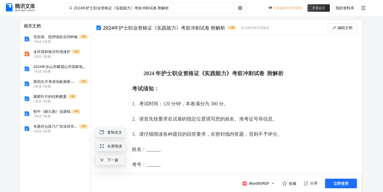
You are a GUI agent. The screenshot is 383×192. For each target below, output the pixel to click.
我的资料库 (345, 7)
